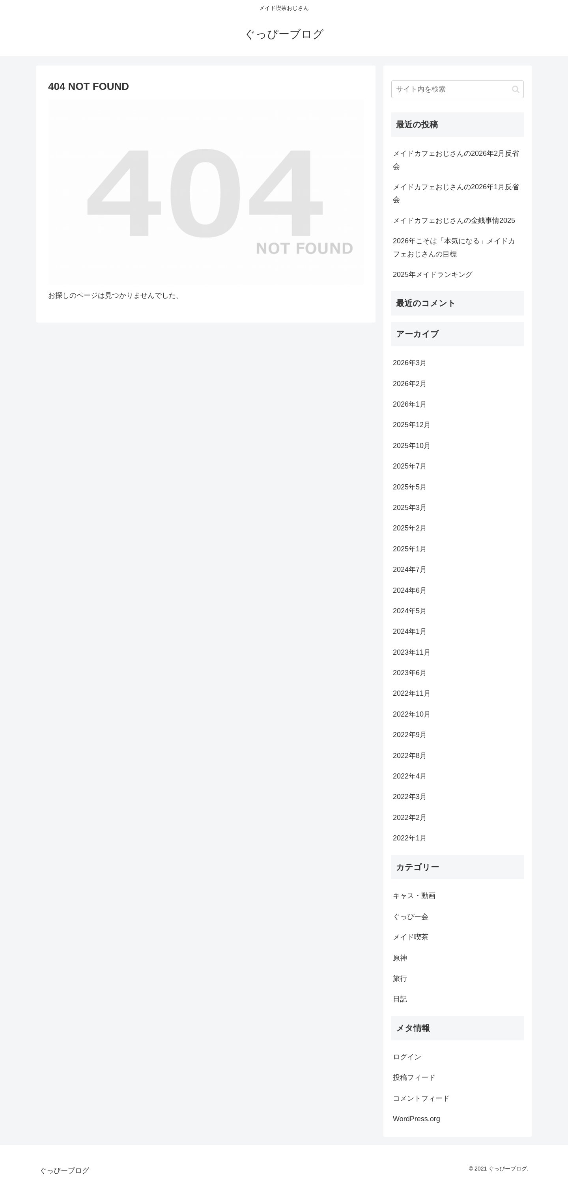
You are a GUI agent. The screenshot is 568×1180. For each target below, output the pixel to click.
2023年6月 (410, 673)
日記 (400, 999)
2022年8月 (410, 756)
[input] (457, 89)
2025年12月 (412, 425)
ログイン (407, 1057)
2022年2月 (410, 818)
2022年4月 (410, 776)
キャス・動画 (414, 896)
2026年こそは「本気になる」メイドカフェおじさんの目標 (454, 247)
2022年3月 (410, 797)
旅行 (400, 978)
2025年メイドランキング (433, 274)
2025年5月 (410, 487)
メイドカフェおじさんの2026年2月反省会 (456, 159)
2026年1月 (410, 404)
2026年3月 (410, 363)
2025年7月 (410, 466)
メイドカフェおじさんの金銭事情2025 (454, 220)
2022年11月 (412, 693)
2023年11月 (412, 652)
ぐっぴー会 (410, 916)
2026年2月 (410, 384)
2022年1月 (410, 838)
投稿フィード (414, 1077)
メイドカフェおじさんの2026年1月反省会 (456, 193)
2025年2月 (410, 528)
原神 (400, 958)
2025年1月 (410, 549)
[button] (516, 89)
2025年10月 (412, 446)
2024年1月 (410, 631)
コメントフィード (421, 1098)
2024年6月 (410, 590)
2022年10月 (412, 714)
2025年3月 (410, 508)
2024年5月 (410, 611)
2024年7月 (410, 569)
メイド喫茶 (410, 937)
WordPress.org (416, 1119)
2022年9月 (410, 735)
